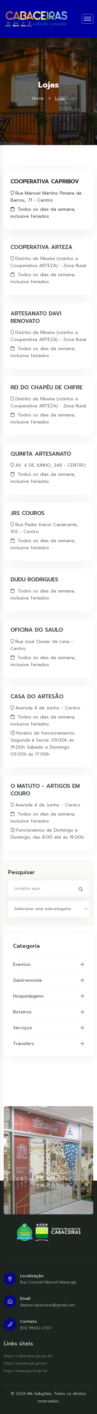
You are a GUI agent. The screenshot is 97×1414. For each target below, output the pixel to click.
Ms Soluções (39, 1394)
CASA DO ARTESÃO (37, 694)
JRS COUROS (27, 510)
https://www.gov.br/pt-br (25, 1371)
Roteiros (48, 1014)
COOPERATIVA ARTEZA (41, 244)
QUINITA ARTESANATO (40, 451)
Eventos (48, 967)
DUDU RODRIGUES (34, 577)
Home (38, 98)
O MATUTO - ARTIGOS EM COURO (45, 787)
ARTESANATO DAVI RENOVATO (36, 314)
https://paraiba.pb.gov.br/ (26, 1363)
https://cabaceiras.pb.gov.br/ (28, 1356)
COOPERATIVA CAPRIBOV (44, 181)
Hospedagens (48, 998)
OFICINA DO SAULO (36, 627)
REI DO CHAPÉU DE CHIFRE (46, 385)
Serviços (48, 1030)
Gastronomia (48, 983)
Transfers (48, 1046)
